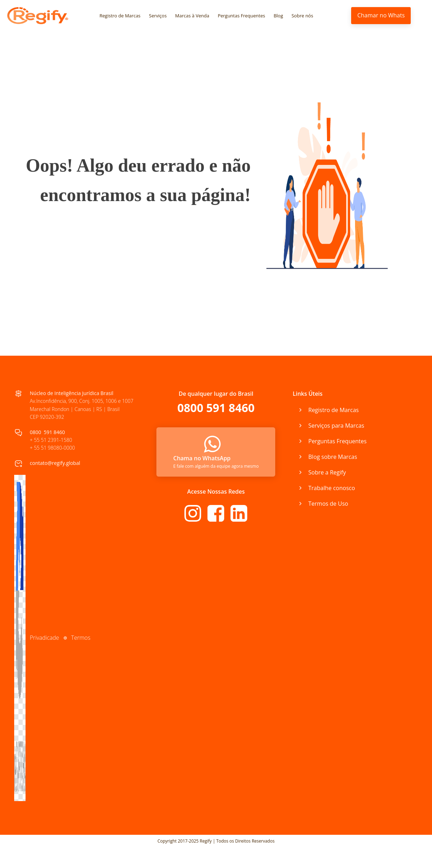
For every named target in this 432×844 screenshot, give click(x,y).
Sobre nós (302, 15)
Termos (80, 638)
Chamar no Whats (381, 15)
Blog (278, 15)
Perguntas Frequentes (241, 15)
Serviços (158, 15)
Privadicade (44, 638)
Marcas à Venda (192, 15)
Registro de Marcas (120, 15)
